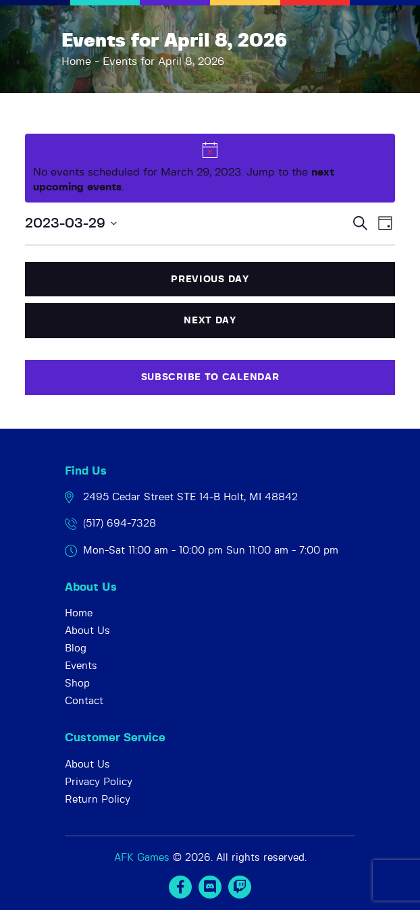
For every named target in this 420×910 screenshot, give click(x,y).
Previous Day (209, 279)
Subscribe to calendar (210, 377)
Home (76, 61)
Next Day (210, 320)
